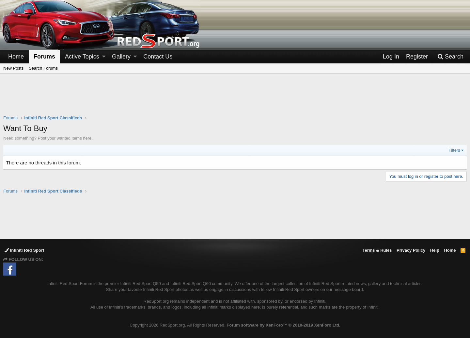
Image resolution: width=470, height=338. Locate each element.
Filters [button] (454, 150)
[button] (104, 56)
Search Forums (43, 68)
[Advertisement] (235, 98)
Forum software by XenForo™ (283, 325)
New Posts (13, 68)
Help (434, 250)
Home (16, 56)
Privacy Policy (411, 250)
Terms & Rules (377, 250)
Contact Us (157, 56)
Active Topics (82, 56)
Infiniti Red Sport (24, 250)
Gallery (121, 56)
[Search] (450, 56)
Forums (44, 56)
